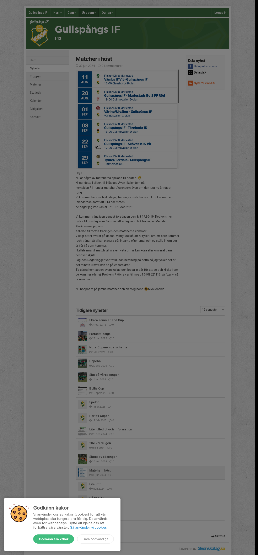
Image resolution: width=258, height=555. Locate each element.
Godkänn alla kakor (53, 539)
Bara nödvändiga (95, 539)
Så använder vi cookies (88, 527)
